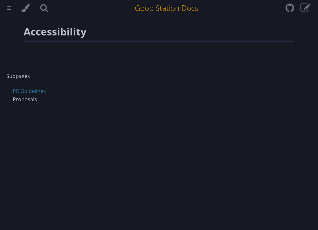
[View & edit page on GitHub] (305, 9)
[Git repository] (290, 9)
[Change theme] (25, 9)
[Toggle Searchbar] (44, 9)
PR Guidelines (29, 91)
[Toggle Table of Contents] (9, 9)
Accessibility (55, 31)
